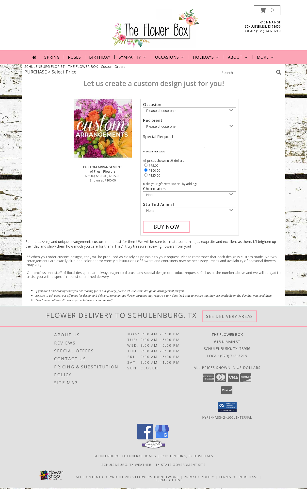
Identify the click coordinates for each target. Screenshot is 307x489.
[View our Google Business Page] (162, 439)
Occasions (170, 57)
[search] (279, 72)
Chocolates (154, 190)
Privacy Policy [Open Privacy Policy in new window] (199, 478)
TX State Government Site (181, 466)
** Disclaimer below (154, 153)
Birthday (99, 57)
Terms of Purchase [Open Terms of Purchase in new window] (239, 478)
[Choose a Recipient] (189, 126)
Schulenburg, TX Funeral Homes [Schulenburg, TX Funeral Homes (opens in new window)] (125, 457)
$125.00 (152, 177)
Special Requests (159, 136)
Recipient (152, 120)
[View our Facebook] (145, 439)
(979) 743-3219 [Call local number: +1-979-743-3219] (268, 31)
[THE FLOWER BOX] (155, 27)
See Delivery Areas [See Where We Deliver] (229, 318)
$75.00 (151, 167)
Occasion (152, 104)
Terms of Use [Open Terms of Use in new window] (169, 481)
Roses (74, 57)
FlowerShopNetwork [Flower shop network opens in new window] (157, 478)
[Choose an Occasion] (189, 110)
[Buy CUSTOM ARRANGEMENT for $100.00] (166, 228)
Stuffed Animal (158, 206)
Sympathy (133, 57)
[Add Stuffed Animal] (189, 212)
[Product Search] (247, 72)
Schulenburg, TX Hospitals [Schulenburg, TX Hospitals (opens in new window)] (187, 457)
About (238, 57)
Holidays (206, 57)
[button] (267, 10)
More (266, 57)
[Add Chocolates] (189, 196)
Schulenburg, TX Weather (126, 466)
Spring (52, 57)
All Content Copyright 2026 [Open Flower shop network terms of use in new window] (105, 478)
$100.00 (152, 172)
